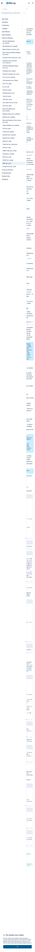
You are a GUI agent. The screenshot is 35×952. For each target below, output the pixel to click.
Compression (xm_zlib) (9, 166)
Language (4, 28)
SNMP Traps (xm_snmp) (9, 150)
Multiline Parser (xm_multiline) (11, 114)
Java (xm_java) (7, 96)
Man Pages (5, 19)
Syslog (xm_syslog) (8, 154)
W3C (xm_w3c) (7, 157)
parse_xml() (29, 665)
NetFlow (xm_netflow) (9, 117)
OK (17, 946)
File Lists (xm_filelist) (9, 77)
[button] (3, 3)
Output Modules (6, 35)
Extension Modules (7, 38)
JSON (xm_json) (7, 99)
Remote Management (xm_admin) (9, 42)
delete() (29, 357)
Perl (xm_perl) (7, 128)
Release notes (6, 176)
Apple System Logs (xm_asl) (11, 49)
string (29, 258)
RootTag (28, 67)
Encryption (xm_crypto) (9, 71)
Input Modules (6, 31)
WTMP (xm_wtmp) (8, 160)
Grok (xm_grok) (7, 90)
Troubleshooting (6, 173)
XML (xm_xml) (7, 163)
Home (5, 9)
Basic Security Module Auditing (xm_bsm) (11, 53)
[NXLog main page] (11, 3)
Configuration (5, 25)
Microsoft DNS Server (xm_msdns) (9, 110)
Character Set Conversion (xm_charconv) (10, 61)
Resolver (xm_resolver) (9, 135)
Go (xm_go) (6, 87)
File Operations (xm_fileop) (10, 80)
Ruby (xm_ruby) (7, 141)
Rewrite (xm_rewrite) (8, 138)
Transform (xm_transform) (10, 144)
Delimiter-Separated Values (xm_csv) (10, 67)
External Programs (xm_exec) (11, 74)
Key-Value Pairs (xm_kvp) (10, 102)
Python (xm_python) (8, 131)
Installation (5, 22)
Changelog (5, 179)
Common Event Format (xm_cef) (12, 57)
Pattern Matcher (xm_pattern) (11, 125)
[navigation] (23, 19)
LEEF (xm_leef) (7, 106)
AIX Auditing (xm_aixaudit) (10, 46)
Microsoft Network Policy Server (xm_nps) (12, 121)
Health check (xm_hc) (9, 93)
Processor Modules (7, 170)
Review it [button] (28, 854)
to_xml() (27, 80)
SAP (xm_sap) (7, 147)
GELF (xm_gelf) (7, 83)
